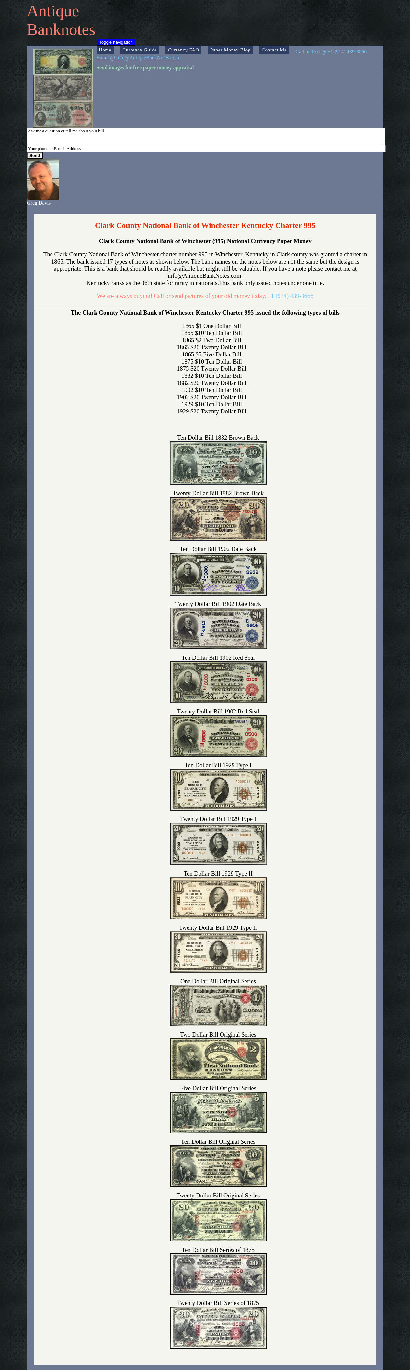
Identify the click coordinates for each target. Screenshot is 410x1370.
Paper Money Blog (230, 49)
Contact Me (274, 49)
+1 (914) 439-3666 (290, 295)
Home (105, 49)
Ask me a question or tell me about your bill (206, 136)
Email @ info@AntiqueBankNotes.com (138, 57)
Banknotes (61, 29)
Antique (53, 11)
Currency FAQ (183, 49)
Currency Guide (139, 49)
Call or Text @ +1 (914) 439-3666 (331, 51)
